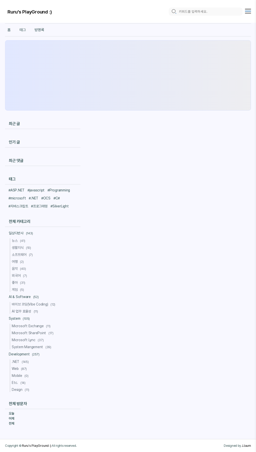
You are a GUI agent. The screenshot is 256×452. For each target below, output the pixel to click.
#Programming (59, 190)
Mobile (21, 376)
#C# (57, 198)
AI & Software (24, 297)
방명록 (39, 30)
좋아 (19, 283)
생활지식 (22, 248)
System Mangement (32, 347)
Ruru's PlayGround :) (30, 12)
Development (25, 354)
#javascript (36, 190)
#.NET (33, 198)
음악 (19, 269)
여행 (18, 262)
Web (20, 369)
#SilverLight (59, 206)
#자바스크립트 (18, 206)
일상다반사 (21, 233)
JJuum (246, 446)
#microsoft (17, 198)
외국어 (20, 276)
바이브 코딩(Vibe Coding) (34, 304)
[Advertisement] (128, 75)
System (20, 318)
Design (21, 390)
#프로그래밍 (39, 206)
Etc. (19, 383)
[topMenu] (248, 10)
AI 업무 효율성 (26, 311)
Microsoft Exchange (32, 326)
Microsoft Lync (28, 340)
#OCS (45, 198)
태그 (23, 30)
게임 (19, 290)
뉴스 (19, 241)
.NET (21, 362)
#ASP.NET (16, 190)
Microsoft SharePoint (33, 333)
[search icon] (173, 11)
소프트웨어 (23, 255)
